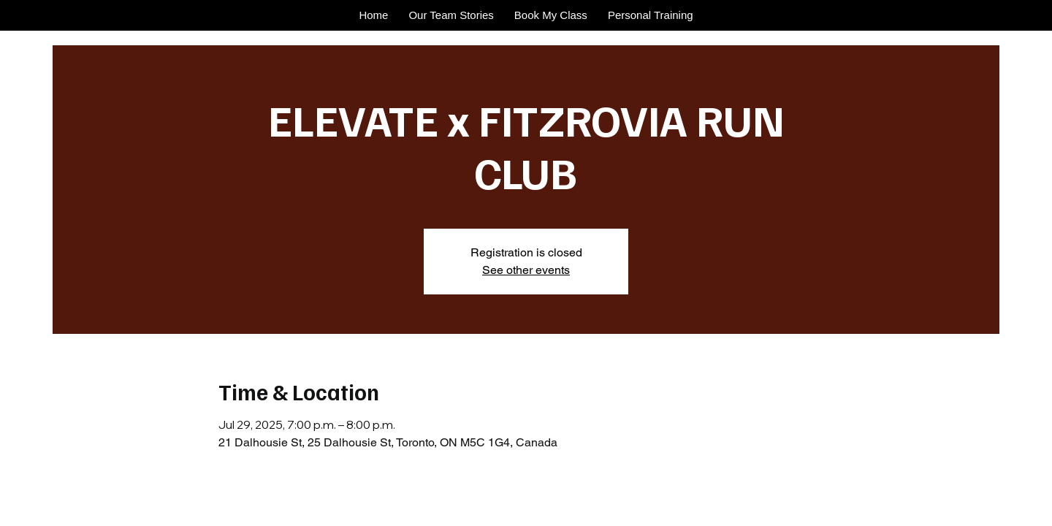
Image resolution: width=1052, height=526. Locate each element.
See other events (526, 270)
